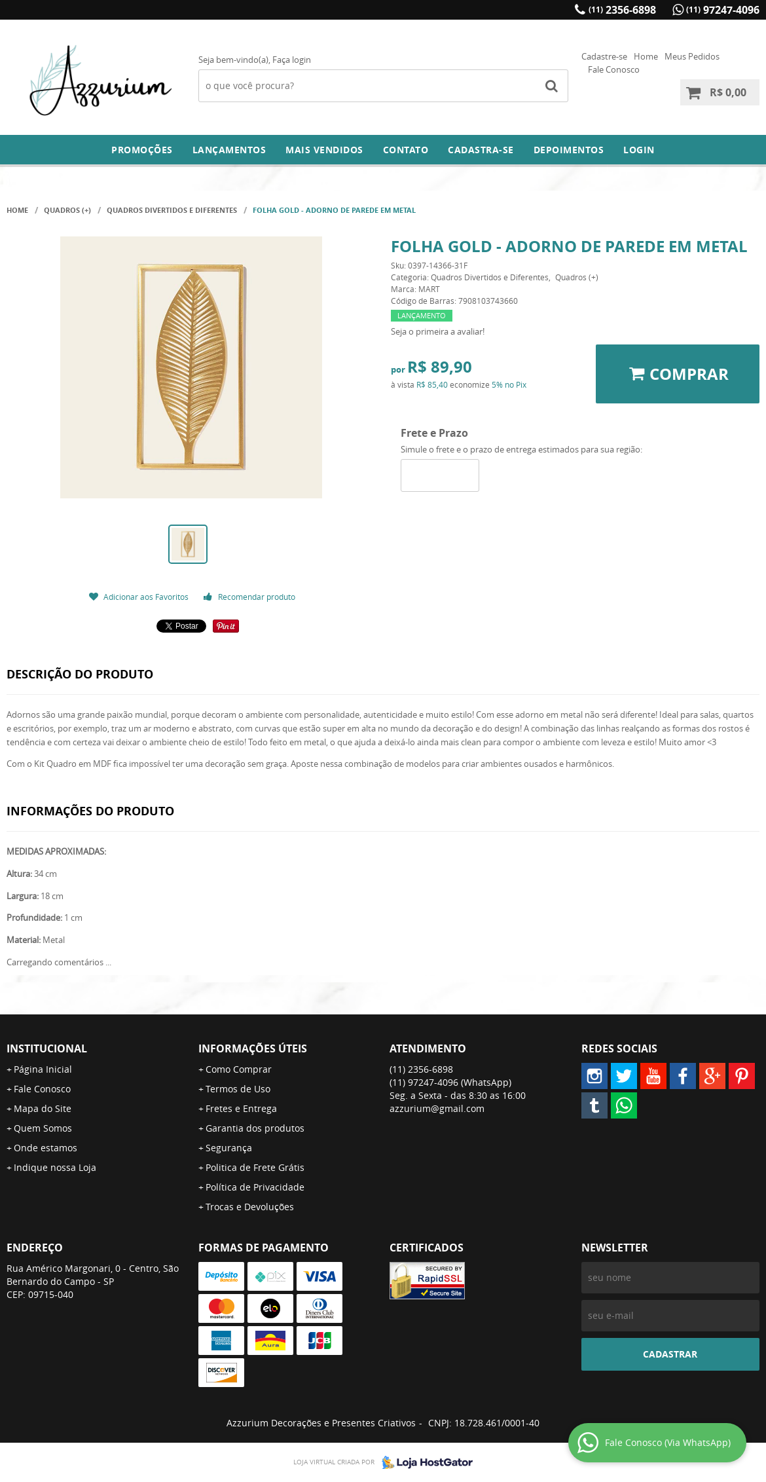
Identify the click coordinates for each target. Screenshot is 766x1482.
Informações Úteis (252, 1048)
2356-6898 (622, 10)
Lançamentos (229, 149)
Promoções (142, 149)
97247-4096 (722, 10)
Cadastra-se (481, 149)
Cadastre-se (604, 56)
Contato (406, 149)
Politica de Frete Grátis (255, 1167)
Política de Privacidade (255, 1187)
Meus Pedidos (692, 56)
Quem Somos (43, 1128)
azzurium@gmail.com (437, 1108)
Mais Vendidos (324, 149)
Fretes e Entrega (241, 1108)
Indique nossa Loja (55, 1167)
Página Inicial (43, 1069)
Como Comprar (239, 1069)
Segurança (229, 1147)
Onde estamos (45, 1147)
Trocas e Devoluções (250, 1206)
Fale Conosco (614, 69)
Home (646, 56)
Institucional (47, 1048)
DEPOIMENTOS (569, 149)
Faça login (291, 59)
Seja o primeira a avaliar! (437, 331)
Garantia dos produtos (255, 1128)
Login (639, 149)
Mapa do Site (42, 1108)
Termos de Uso (238, 1089)
